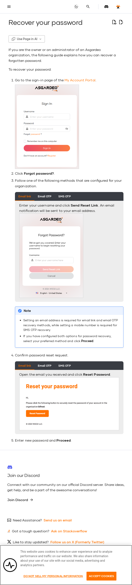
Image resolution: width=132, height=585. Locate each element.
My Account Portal (80, 80)
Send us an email (58, 520)
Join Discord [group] (20, 500)
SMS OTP (64, 196)
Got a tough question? (30, 531)
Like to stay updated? (31, 542)
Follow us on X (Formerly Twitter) (77, 542)
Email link (24, 196)
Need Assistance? (27, 520)
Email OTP (44, 196)
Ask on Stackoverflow (69, 531)
